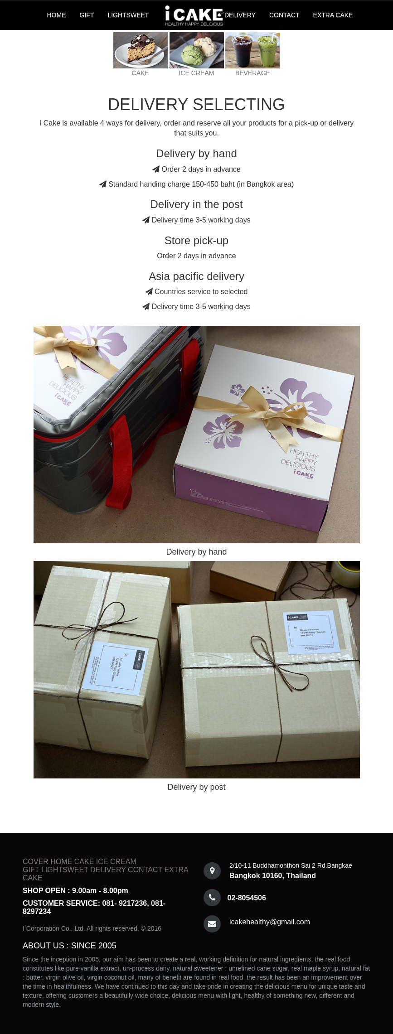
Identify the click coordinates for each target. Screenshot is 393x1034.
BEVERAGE (252, 73)
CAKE (140, 73)
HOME (56, 15)
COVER (36, 861)
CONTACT (284, 15)
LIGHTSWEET (128, 15)
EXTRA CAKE (333, 15)
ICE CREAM (196, 73)
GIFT (87, 15)
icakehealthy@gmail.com (269, 922)
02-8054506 (247, 898)
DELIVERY (240, 15)
